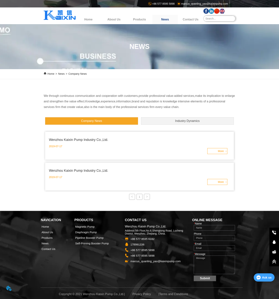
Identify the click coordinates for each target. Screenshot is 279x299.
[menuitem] (139, 19)
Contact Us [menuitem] (190, 19)
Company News (77, 73)
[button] (139, 19)
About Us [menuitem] (114, 19)
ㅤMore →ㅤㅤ (222, 151)
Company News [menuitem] (91, 120)
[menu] (139, 19)
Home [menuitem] (88, 19)
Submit (205, 278)
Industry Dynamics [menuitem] (187, 120)
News (61, 73)
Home (50, 73)
